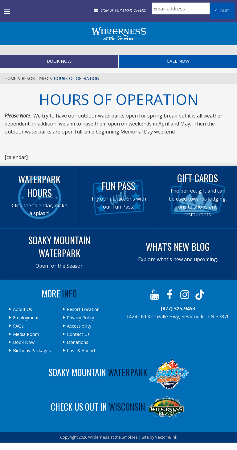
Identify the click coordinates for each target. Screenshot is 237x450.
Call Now (178, 61)
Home (10, 78)
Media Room (26, 334)
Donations (77, 342)
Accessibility (79, 326)
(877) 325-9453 (178, 308)
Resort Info (35, 78)
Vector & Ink (166, 437)
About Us (22, 309)
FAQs (18, 326)
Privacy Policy (80, 318)
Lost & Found (81, 350)
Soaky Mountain (119, 372)
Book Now (59, 61)
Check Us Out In (118, 406)
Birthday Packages (32, 350)
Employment (26, 318)
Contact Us (78, 334)
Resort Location (83, 309)
